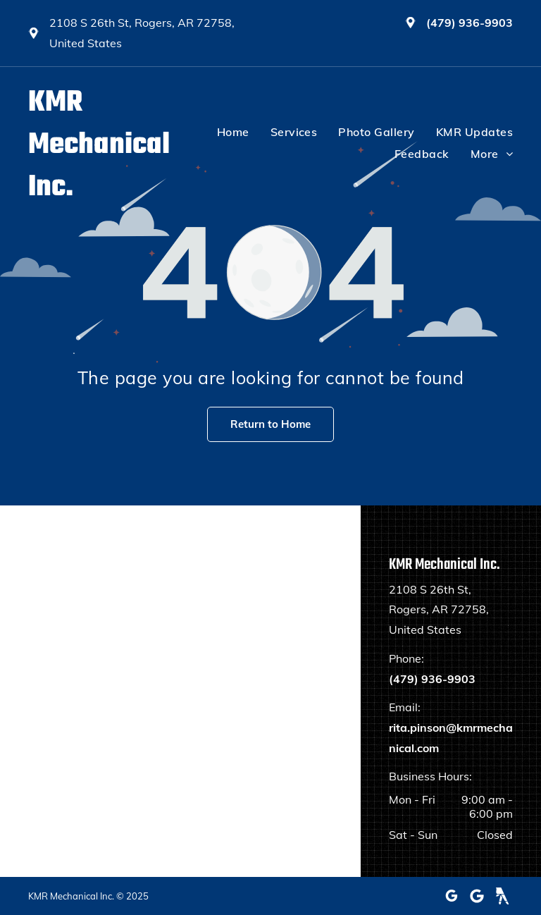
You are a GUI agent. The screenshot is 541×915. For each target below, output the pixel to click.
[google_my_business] (451, 896)
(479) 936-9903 (469, 23)
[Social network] (502, 896)
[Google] (476, 896)
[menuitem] (222, 131)
